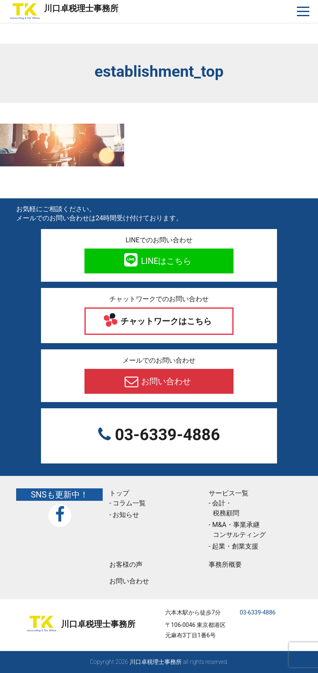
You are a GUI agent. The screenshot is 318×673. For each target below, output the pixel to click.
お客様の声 (125, 564)
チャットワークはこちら (165, 321)
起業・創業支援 (235, 546)
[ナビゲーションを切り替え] (303, 11)
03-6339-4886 (165, 434)
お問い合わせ (165, 381)
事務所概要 (225, 564)
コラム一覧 (129, 503)
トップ (119, 493)
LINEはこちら (165, 261)
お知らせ (126, 515)
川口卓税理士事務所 (81, 8)
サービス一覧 (228, 493)
